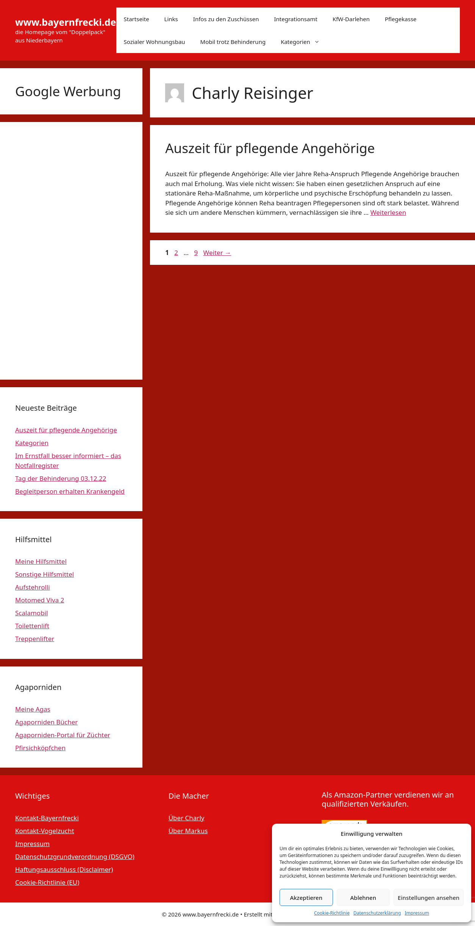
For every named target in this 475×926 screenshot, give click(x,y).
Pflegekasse (401, 19)
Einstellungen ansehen (428, 897)
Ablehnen (363, 897)
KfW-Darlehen (351, 19)
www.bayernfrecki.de (65, 22)
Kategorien (304, 41)
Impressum (417, 913)
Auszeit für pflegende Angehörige (270, 148)
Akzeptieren (306, 897)
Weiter (217, 252)
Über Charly (187, 817)
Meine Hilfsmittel (41, 561)
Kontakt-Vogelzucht (44, 830)
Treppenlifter (34, 638)
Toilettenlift (32, 625)
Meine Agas (32, 709)
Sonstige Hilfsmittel (44, 574)
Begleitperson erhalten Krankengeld (70, 491)
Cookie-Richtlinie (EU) (47, 882)
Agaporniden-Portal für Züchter (62, 734)
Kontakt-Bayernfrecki (47, 817)
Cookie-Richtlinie (332, 913)
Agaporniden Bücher (46, 722)
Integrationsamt (295, 19)
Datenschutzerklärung (377, 913)
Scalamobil (31, 612)
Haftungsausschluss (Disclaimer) (64, 869)
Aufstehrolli (32, 587)
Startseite (136, 19)
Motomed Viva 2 (39, 600)
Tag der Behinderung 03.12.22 (60, 478)
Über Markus (188, 830)
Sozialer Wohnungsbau (154, 41)
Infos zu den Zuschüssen (226, 19)
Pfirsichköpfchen (40, 747)
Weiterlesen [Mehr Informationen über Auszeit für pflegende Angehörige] (388, 212)
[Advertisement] (71, 250)
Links (171, 19)
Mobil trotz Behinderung (233, 41)
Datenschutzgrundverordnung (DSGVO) (74, 856)
